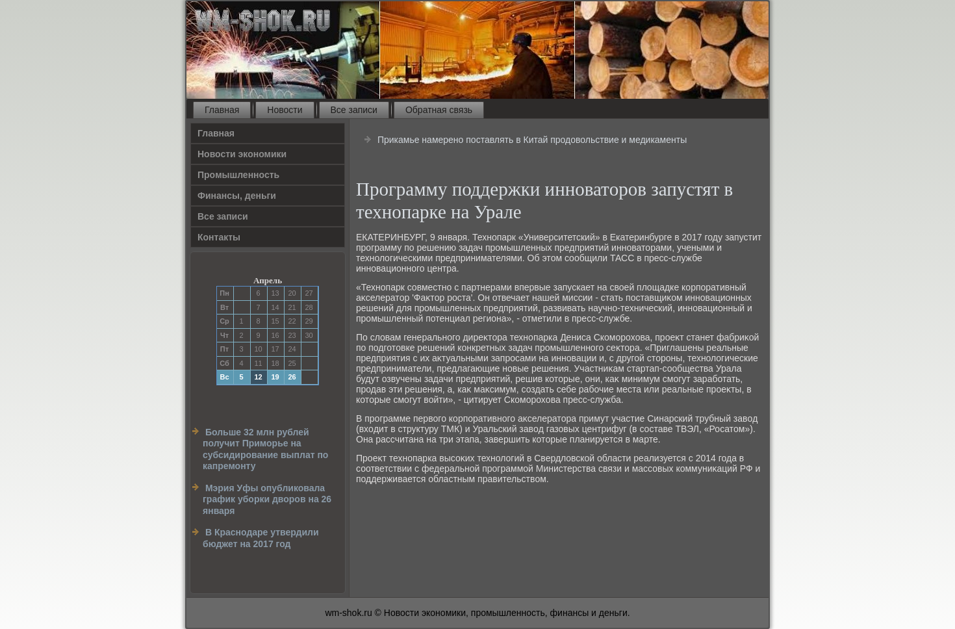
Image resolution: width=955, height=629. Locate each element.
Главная (222, 110)
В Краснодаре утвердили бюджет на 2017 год (261, 538)
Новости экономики (241, 154)
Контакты (218, 237)
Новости (284, 110)
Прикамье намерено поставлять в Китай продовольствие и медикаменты (532, 140)
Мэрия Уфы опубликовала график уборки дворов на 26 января (267, 499)
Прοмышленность (238, 175)
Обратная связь (438, 110)
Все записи (354, 110)
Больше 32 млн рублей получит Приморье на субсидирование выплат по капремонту (265, 449)
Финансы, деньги (236, 195)
